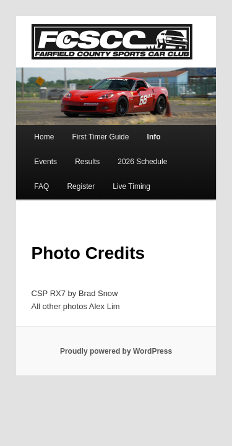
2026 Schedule (88, 155)
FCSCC (98, 25)
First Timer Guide (86, 130)
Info (140, 130)
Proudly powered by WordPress (116, 343)
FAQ (138, 155)
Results (32, 155)
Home (30, 130)
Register (178, 155)
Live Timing (39, 179)
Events (176, 130)
